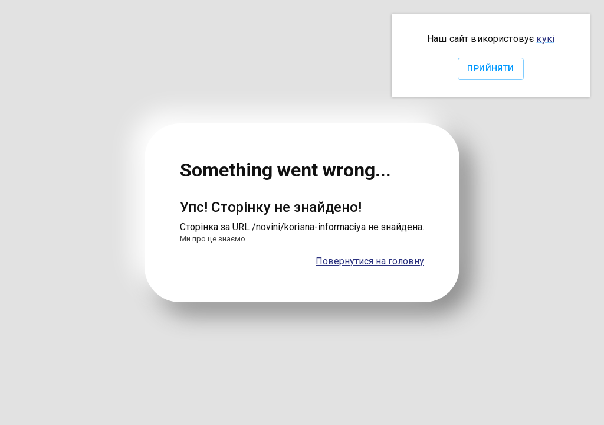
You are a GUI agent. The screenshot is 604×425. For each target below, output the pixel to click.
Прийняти (490, 68)
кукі (545, 38)
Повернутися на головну (370, 261)
